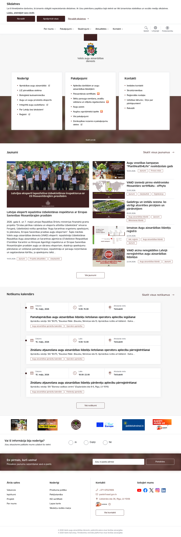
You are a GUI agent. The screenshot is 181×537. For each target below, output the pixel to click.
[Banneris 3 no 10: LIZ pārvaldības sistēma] (76, 424)
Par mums (12, 503)
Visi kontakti (110, 512)
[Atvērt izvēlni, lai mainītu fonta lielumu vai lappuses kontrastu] (167, 29)
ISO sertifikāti (56, 499)
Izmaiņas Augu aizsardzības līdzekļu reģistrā (149, 229)
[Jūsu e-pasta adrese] (118, 462)
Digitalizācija (158, 194)
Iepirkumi (11, 494)
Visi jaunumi (90, 275)
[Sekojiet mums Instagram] (157, 490)
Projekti (10, 499)
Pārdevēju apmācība (74, 392)
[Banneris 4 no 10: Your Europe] (105, 424)
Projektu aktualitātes (38, 259)
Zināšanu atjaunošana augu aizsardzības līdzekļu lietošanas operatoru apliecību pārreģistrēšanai (90, 350)
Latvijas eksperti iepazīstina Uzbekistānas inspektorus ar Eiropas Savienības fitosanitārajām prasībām (47, 213)
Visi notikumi (91, 405)
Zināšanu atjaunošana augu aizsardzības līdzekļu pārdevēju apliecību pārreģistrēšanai (83, 382)
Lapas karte (55, 503)
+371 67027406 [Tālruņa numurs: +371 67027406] (106, 490)
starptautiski (55, 259)
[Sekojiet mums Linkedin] (163, 490)
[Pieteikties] (160, 462)
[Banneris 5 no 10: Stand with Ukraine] (133, 424)
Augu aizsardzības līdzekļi (138, 217)
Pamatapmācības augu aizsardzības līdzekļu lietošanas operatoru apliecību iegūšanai (82, 317)
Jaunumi (22, 259)
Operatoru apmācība (74, 326)
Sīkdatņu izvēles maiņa (60, 508)
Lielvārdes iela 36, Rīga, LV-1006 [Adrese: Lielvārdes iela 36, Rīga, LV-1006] (114, 498)
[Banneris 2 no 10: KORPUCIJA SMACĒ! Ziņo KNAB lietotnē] (47, 424)
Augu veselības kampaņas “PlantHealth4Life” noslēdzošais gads (150, 164)
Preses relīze (156, 171)
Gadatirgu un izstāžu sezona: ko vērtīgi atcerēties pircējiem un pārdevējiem (146, 205)
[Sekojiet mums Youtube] (139, 490)
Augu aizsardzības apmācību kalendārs (47, 326)
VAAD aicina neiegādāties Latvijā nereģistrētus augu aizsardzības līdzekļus (147, 254)
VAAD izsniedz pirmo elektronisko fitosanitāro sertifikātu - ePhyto (148, 184)
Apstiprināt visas (51, 18)
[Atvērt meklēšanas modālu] (146, 29)
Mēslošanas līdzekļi (136, 220)
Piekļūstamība (56, 494)
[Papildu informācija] (109, 504)
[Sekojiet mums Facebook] (145, 490)
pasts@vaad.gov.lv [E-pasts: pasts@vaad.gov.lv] (108, 494)
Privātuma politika (58, 490)
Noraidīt (21, 18)
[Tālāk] (167, 424)
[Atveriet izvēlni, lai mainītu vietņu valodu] (155, 29)
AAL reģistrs (133, 239)
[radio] (73, 442)
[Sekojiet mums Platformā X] (151, 490)
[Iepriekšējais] (13, 424)
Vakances (11, 490)
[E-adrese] (101, 504)
